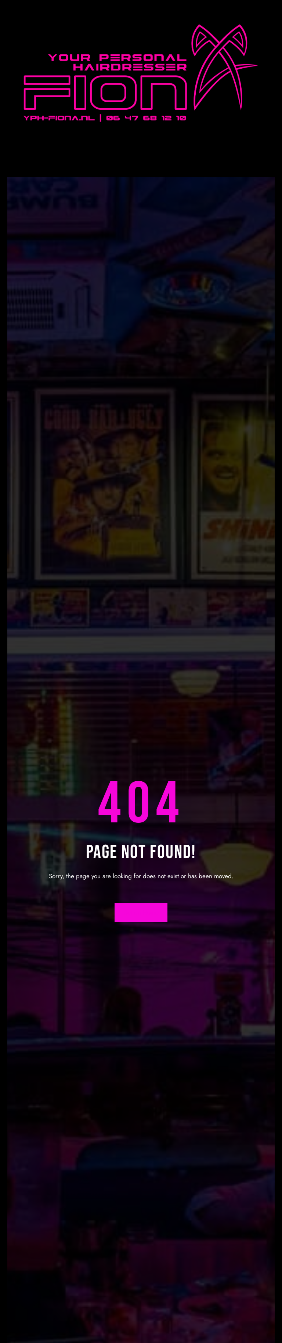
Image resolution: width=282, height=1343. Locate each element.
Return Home (141, 912)
